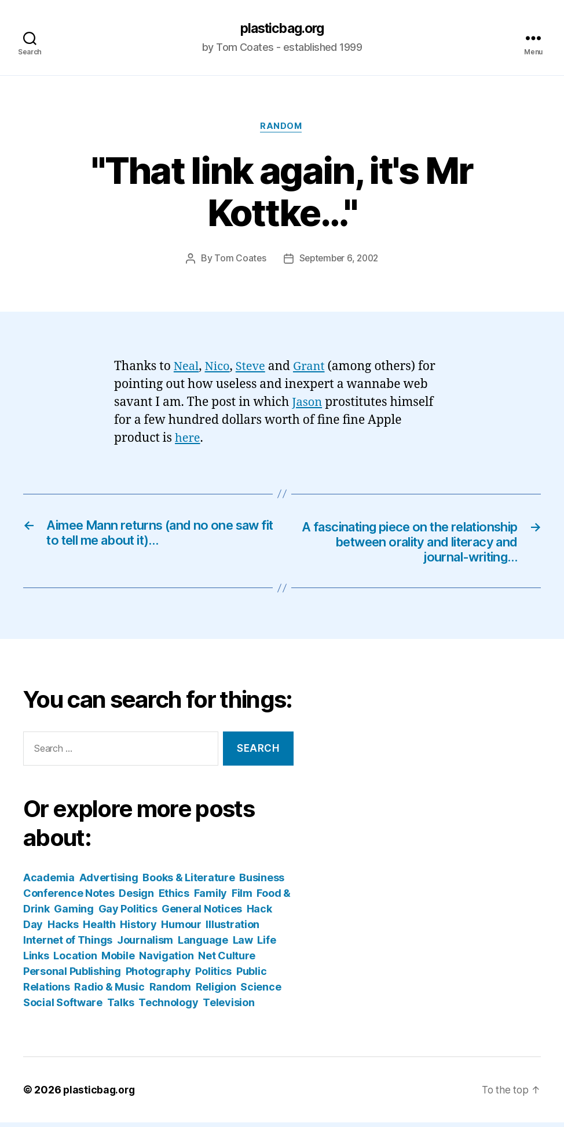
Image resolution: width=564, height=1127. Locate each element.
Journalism (145, 944)
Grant (313, 368)
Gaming (73, 913)
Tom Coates (237, 260)
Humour (181, 929)
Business (261, 882)
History (138, 929)
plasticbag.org (282, 29)
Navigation (166, 960)
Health (99, 929)
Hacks (63, 929)
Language (203, 944)
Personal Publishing (72, 976)
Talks (120, 1007)
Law (243, 944)
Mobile (117, 960)
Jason (307, 403)
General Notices (202, 913)
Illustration (232, 929)
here (188, 439)
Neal (187, 368)
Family (210, 898)
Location (75, 960)
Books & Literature (188, 882)
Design (136, 898)
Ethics (174, 898)
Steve (253, 368)
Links (36, 960)
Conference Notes (69, 898)
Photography (158, 976)
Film (242, 898)
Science (260, 991)
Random (282, 128)
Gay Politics (128, 913)
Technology (168, 1007)
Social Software (62, 1007)
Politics (213, 976)
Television (228, 1007)
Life (266, 944)
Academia (49, 882)
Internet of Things (67, 944)
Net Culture (226, 960)
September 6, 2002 (339, 260)
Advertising (108, 882)
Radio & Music (109, 991)
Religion (216, 991)
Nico (219, 368)
